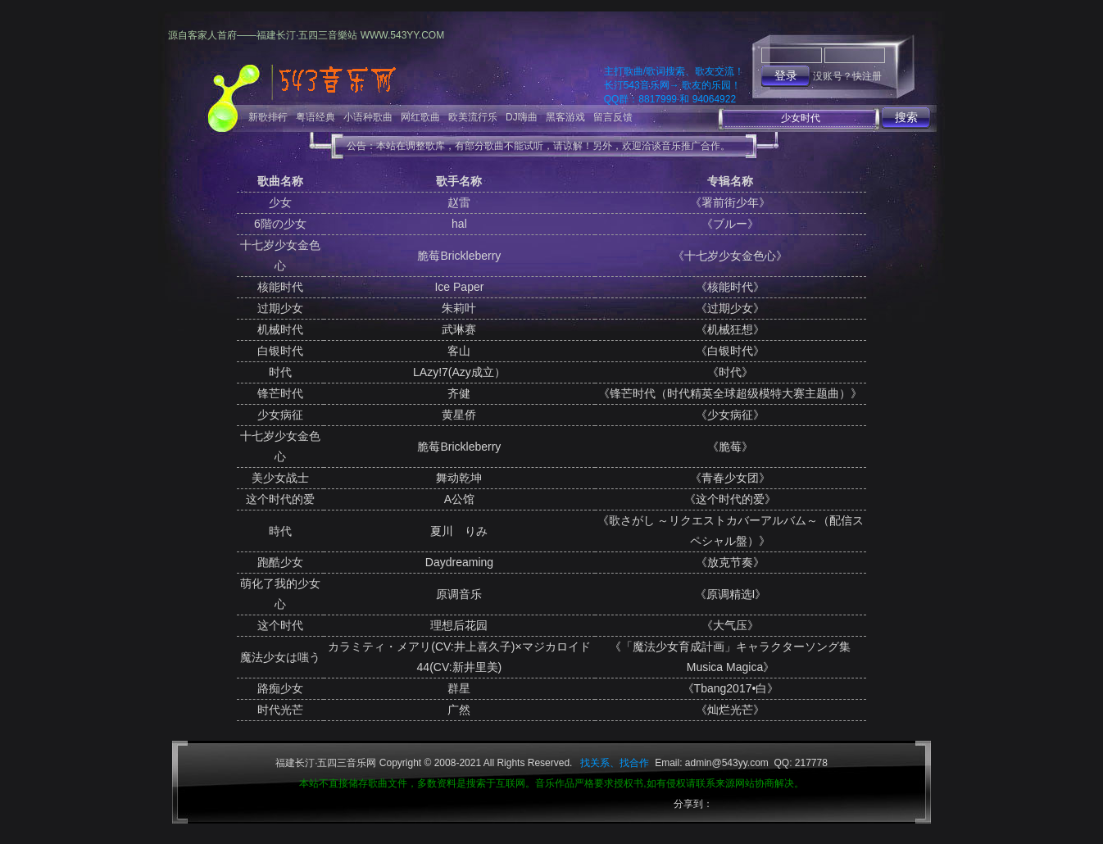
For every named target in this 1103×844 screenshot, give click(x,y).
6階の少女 (280, 223)
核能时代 (280, 286)
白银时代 (280, 350)
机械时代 (280, 329)
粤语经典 (315, 117)
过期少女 (280, 308)
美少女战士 (280, 477)
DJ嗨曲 (522, 117)
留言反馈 (613, 117)
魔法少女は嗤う (280, 657)
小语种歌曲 (368, 117)
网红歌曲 (420, 117)
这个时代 (280, 625)
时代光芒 (280, 709)
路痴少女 (280, 688)
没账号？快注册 (847, 76)
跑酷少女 (280, 562)
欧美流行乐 (472, 117)
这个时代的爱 (280, 499)
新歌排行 (268, 117)
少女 (280, 202)
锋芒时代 (280, 393)
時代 (280, 531)
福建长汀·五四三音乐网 (325, 763)
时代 (280, 372)
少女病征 (280, 414)
